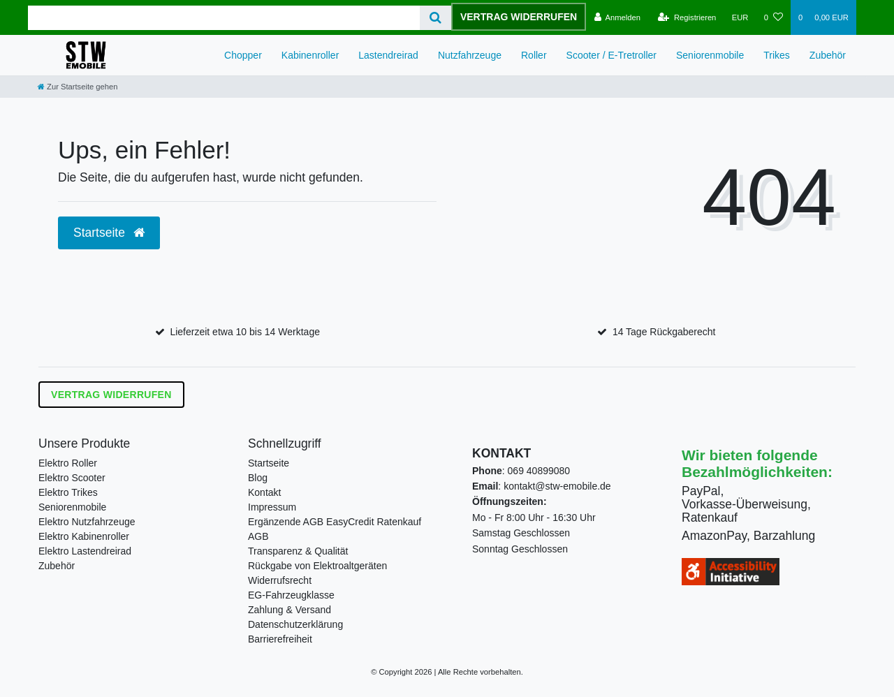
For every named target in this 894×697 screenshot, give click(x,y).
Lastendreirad (388, 55)
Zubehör (827, 55)
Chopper (243, 55)
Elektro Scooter (71, 477)
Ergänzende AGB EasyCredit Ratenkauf (334, 521)
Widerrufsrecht (280, 580)
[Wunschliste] (773, 17)
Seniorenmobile (710, 55)
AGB (258, 536)
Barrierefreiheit (280, 639)
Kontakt (264, 492)
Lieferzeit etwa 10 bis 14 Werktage (245, 331)
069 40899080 (539, 470)
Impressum (272, 507)
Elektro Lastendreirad (84, 551)
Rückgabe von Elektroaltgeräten (317, 565)
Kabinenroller (310, 55)
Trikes (776, 55)
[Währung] (740, 17)
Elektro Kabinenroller (83, 536)
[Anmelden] (617, 17)
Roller (534, 55)
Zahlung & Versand (289, 609)
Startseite (268, 463)
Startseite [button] (109, 233)
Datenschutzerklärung (295, 624)
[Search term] (224, 18)
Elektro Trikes (68, 492)
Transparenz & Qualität (298, 551)
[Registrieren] (687, 17)
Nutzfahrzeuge (469, 55)
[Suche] (435, 18)
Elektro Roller (67, 463)
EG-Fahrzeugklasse (291, 595)
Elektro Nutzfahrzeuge (86, 521)
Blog (258, 477)
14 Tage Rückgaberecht (664, 331)
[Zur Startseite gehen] (77, 86)
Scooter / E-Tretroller (611, 55)
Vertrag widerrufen (518, 16)
